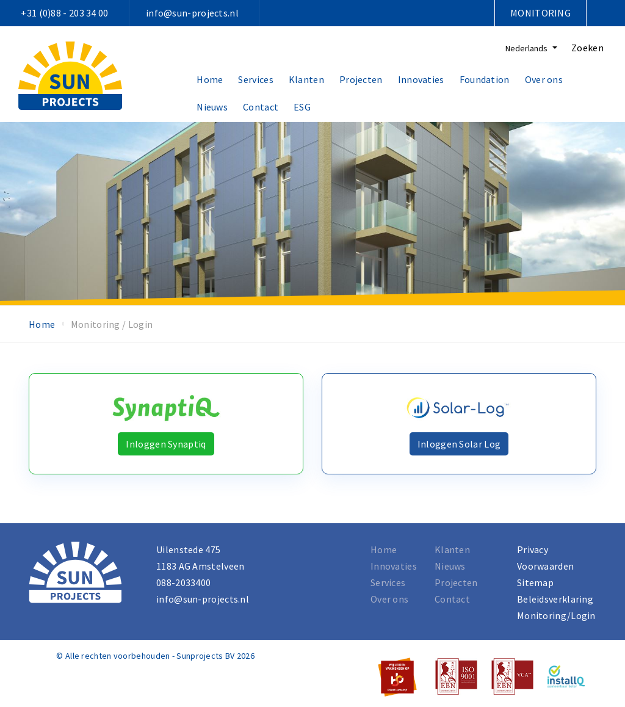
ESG (302, 107)
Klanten (306, 79)
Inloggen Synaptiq (166, 444)
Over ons (544, 79)
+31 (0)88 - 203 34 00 (64, 13)
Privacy (532, 549)
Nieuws (212, 107)
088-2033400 (183, 582)
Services (255, 79)
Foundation (485, 79)
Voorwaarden (545, 566)
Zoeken (587, 48)
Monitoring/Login (556, 615)
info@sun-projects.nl (192, 13)
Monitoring (540, 13)
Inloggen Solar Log (458, 444)
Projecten (361, 79)
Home (210, 79)
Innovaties (421, 79)
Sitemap (535, 582)
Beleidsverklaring (555, 599)
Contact (260, 107)
